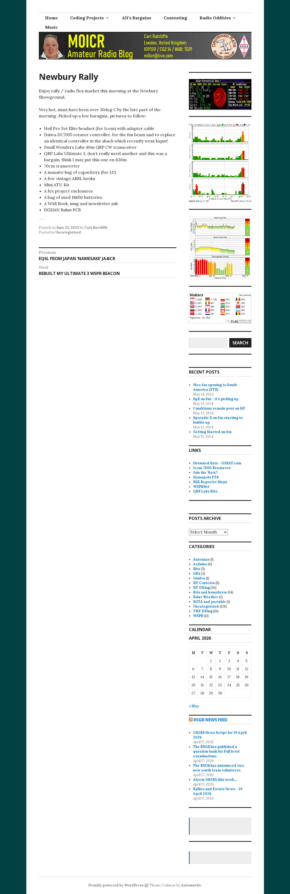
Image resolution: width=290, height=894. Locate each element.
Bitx (196, 569)
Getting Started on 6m (212, 432)
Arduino (200, 564)
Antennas (201, 559)
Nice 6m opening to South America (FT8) (215, 387)
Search (240, 343)
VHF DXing (202, 611)
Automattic (191, 885)
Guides (199, 578)
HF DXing (201, 587)
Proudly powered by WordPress (116, 885)
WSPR (198, 616)
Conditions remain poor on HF (219, 408)
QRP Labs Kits (205, 491)
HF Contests (204, 583)
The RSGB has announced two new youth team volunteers (218, 767)
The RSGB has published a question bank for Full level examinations (216, 751)
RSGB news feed (210, 720)
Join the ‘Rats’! (205, 472)
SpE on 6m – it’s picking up (215, 399)
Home (51, 17)
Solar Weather (205, 597)
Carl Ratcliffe (96, 227)
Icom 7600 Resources (212, 468)
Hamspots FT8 (206, 477)
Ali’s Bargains (136, 17)
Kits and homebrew (210, 592)
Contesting (175, 17)
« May (194, 706)
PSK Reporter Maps (210, 482)
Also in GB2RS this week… (215, 779)
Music (51, 27)
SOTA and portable (209, 601)
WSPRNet (201, 486)
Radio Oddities (215, 17)
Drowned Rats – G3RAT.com (217, 463)
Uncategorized (68, 232)
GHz (196, 573)
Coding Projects (87, 17)
